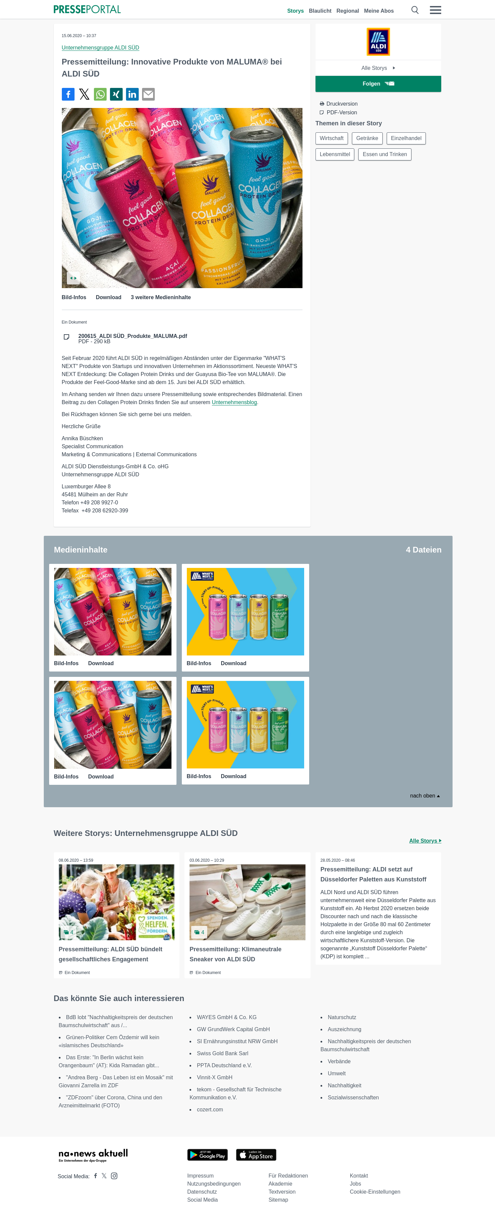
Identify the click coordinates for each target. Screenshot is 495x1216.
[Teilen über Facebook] (68, 94)
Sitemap (278, 1200)
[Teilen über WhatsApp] (100, 94)
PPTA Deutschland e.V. (224, 1065)
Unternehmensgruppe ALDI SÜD (100, 47)
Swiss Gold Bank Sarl (222, 1053)
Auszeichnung (345, 1029)
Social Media (202, 1200)
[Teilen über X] (84, 94)
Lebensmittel (335, 154)
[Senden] (148, 94)
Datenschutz (202, 1192)
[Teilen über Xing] (116, 94)
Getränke (367, 138)
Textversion (281, 1192)
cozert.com (210, 1109)
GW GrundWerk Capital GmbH (233, 1029)
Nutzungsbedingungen (214, 1184)
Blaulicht (320, 11)
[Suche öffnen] (415, 10)
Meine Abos (379, 11)
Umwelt (337, 1073)
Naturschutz (342, 1017)
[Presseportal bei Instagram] (112, 1175)
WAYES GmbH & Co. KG (227, 1017)
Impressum (200, 1176)
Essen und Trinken (385, 154)
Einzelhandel (406, 138)
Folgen (378, 84)
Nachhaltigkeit (345, 1085)
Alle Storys (378, 68)
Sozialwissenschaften (353, 1097)
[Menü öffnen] (435, 10)
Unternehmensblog (234, 402)
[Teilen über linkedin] (132, 94)
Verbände (339, 1061)
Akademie (280, 1184)
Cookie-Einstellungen (375, 1192)
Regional (348, 11)
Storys (295, 11)
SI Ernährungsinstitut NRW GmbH (237, 1041)
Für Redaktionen (288, 1176)
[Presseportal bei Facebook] (93, 1176)
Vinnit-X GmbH (214, 1077)
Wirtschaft (332, 138)
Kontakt (359, 1176)
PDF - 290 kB (133, 339)
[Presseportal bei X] (102, 1176)
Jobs (355, 1184)
